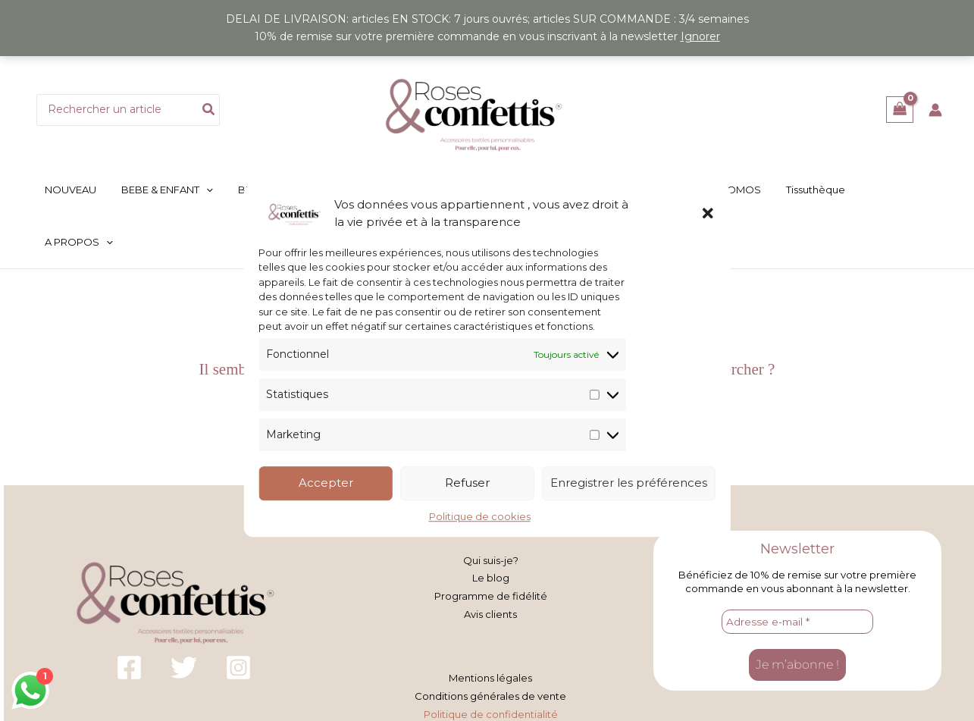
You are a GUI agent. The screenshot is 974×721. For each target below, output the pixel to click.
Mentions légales (490, 626)
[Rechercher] (209, 110)
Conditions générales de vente (490, 644)
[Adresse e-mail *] (797, 570)
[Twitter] (184, 616)
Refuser (467, 483)
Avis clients (490, 562)
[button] (708, 213)
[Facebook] (129, 616)
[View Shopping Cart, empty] (899, 109)
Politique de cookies (480, 516)
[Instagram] (238, 616)
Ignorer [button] (700, 36)
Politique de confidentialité (491, 661)
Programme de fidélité (490, 544)
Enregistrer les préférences (628, 483)
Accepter (326, 483)
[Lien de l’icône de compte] (935, 110)
